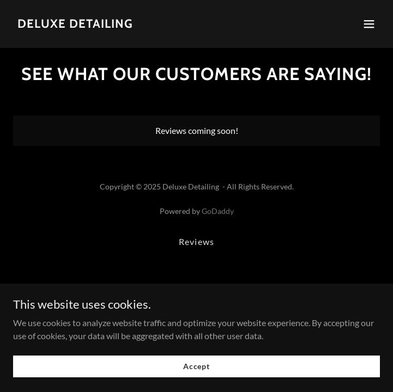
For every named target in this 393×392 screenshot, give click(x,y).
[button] (369, 24)
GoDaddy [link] (218, 211)
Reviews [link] (196, 241)
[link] (75, 24)
